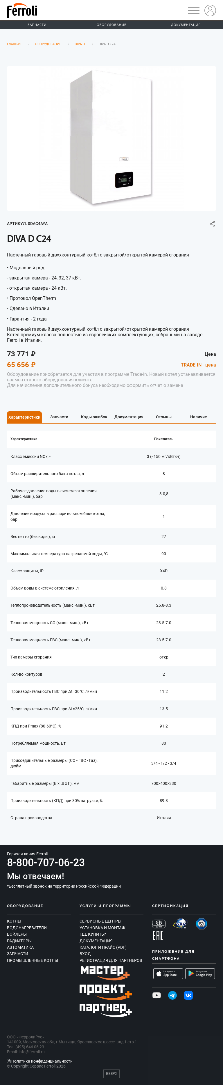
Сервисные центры (100, 921)
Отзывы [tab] (164, 417)
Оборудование (111, 24)
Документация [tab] (128, 417)
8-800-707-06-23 (46, 862)
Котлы (14, 921)
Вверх (111, 1073)
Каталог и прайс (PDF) (103, 947)
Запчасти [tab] (59, 417)
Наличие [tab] (198, 417)
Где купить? (93, 934)
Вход (85, 953)
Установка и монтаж (102, 927)
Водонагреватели (27, 927)
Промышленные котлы (32, 960)
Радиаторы (19, 941)
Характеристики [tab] (24, 417)
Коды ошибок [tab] (94, 417)
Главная (14, 44)
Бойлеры (17, 934)
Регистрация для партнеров (111, 960)
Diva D (80, 44)
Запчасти (37, 24)
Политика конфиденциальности (40, 1061)
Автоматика (20, 947)
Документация (186, 24)
